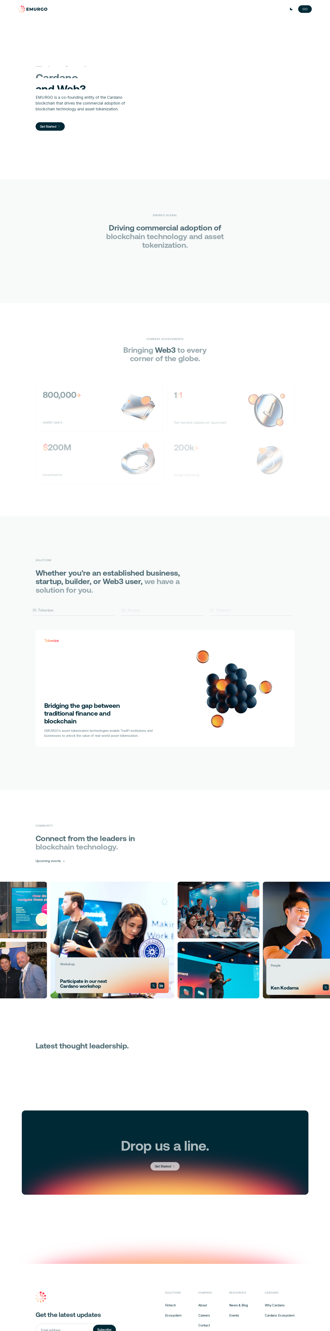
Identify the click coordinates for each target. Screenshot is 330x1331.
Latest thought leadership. (85, 1046)
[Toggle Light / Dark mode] (291, 9)
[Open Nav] (305, 9)
